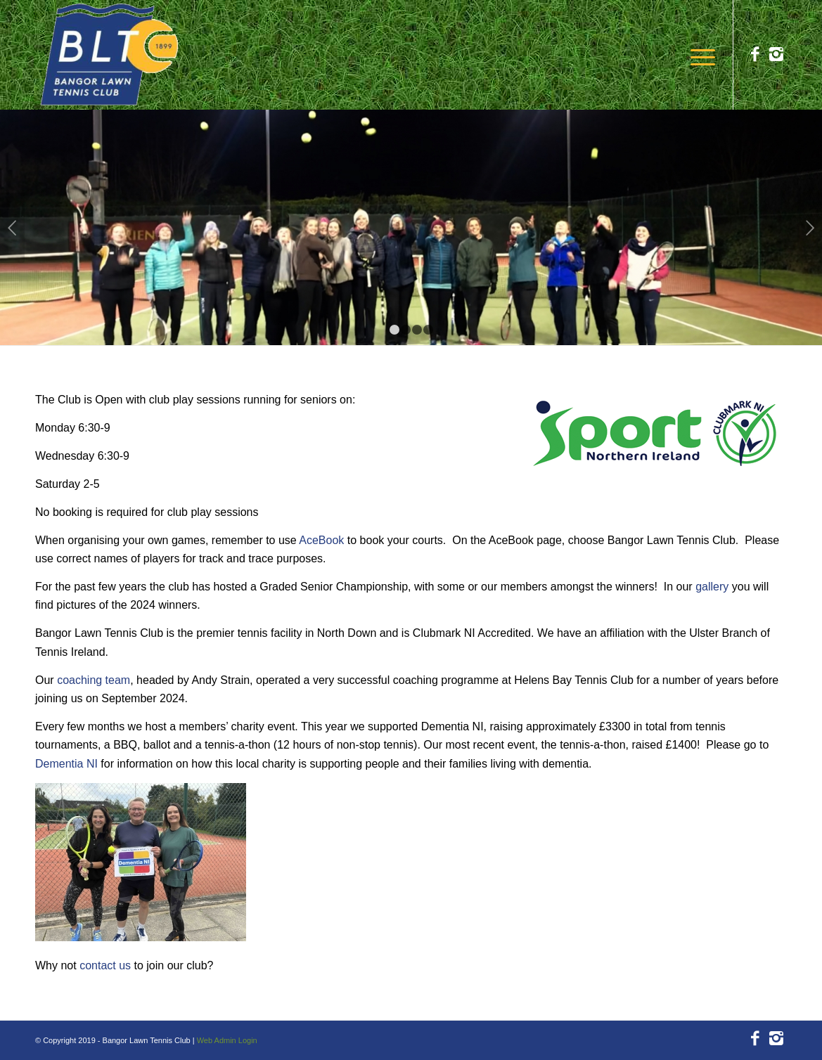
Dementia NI (66, 764)
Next (809, 228)
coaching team (93, 680)
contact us (105, 965)
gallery (711, 587)
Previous (12, 228)
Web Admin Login (227, 1040)
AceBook (321, 540)
